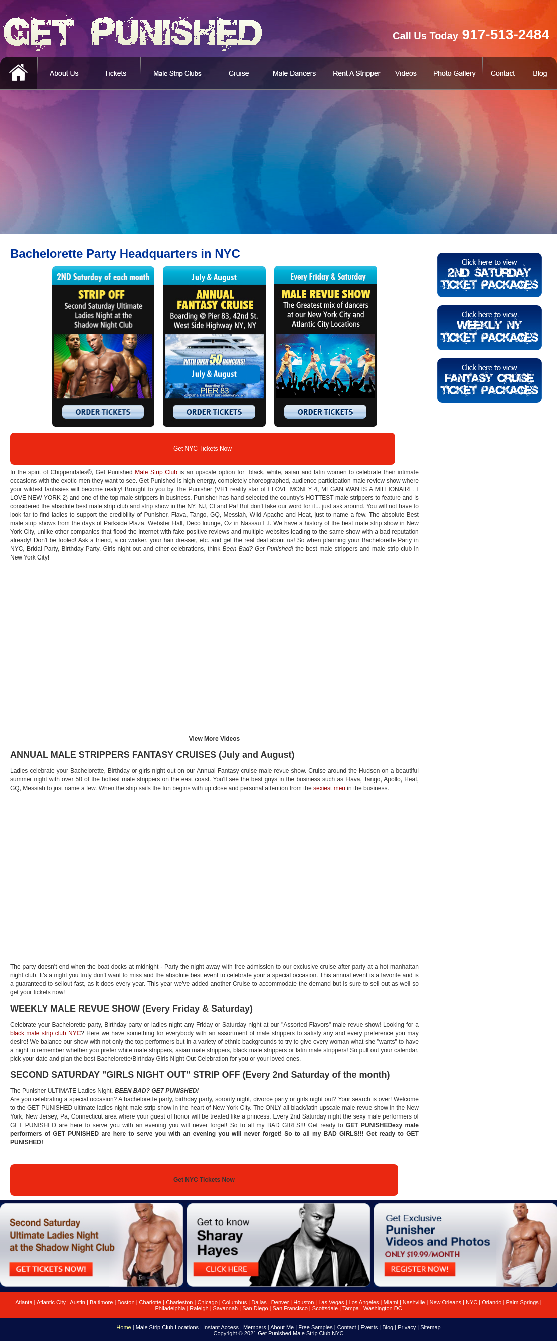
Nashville (414, 1302)
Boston (125, 1302)
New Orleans (445, 1302)
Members (254, 1327)
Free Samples (315, 1327)
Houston (303, 1302)
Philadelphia (170, 1308)
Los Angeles (364, 1302)
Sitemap (430, 1327)
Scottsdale (325, 1308)
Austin (77, 1302)
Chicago (207, 1302)
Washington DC (382, 1308)
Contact (346, 1327)
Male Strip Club (156, 472)
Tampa (350, 1308)
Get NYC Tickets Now (202, 448)
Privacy (407, 1327)
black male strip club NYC (45, 1033)
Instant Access (221, 1327)
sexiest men (329, 788)
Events (369, 1327)
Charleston (179, 1302)
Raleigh (199, 1308)
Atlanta (23, 1302)
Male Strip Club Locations (167, 1327)
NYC (471, 1302)
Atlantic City (51, 1302)
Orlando (491, 1302)
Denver (280, 1302)
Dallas (259, 1302)
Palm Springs (522, 1302)
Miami (391, 1302)
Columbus (234, 1302)
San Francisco (290, 1308)
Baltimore (101, 1302)
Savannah (225, 1308)
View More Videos (214, 738)
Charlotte (150, 1302)
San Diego (255, 1308)
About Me (282, 1327)
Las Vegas (331, 1302)
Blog (387, 1327)
